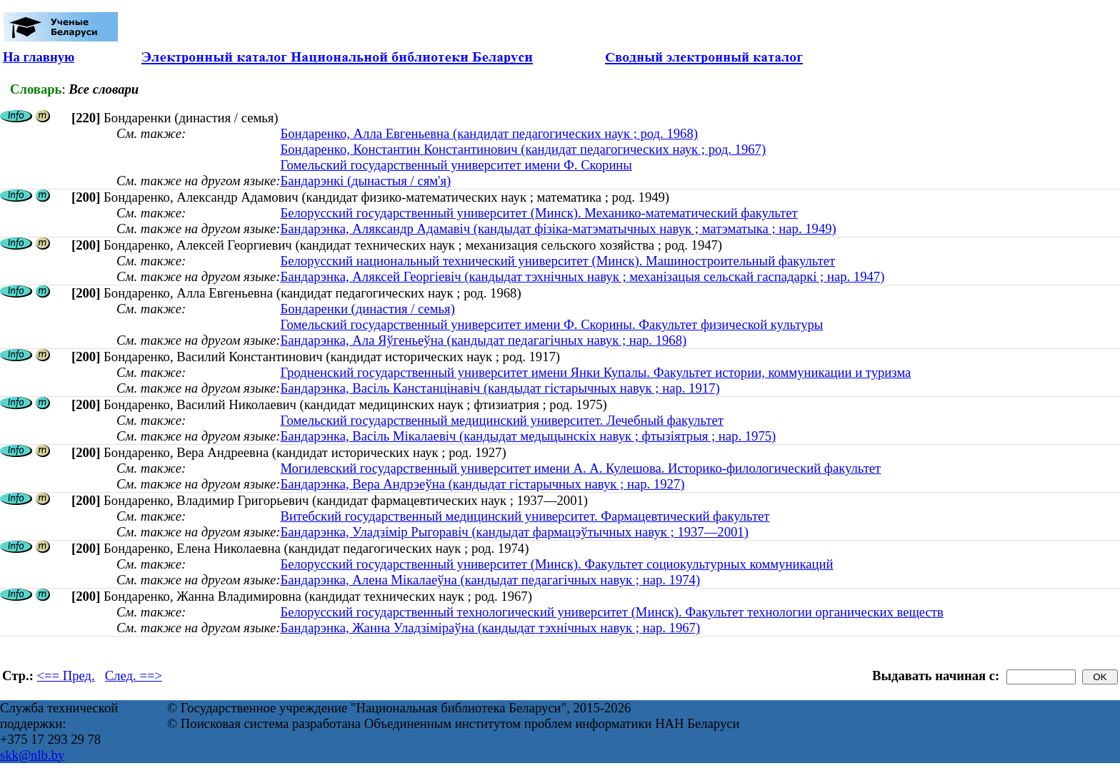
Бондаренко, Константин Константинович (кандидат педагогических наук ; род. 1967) (523, 149)
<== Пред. (66, 675)
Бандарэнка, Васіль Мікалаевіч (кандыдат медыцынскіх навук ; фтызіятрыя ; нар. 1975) (528, 435)
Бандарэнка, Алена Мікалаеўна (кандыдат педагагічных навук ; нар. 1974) (490, 579)
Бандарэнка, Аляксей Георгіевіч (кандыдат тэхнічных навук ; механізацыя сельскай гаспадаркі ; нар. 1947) (582, 276)
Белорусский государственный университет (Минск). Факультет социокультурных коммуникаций (556, 563)
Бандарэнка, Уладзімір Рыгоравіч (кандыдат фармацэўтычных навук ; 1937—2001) (514, 531)
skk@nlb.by (32, 754)
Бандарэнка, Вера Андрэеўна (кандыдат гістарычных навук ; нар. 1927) (482, 483)
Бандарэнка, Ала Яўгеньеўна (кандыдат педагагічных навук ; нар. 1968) (483, 340)
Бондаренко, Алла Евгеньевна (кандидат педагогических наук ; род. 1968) (489, 133)
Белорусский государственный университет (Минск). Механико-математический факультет (538, 212)
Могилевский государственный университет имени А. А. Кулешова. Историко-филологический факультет (580, 468)
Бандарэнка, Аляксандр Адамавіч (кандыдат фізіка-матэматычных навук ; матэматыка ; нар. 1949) (558, 228)
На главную (38, 56)
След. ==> (133, 675)
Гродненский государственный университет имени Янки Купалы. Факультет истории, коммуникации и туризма (595, 372)
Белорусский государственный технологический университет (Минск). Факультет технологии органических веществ (611, 611)
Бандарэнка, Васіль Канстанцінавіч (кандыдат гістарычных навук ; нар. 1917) (499, 388)
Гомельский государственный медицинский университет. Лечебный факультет (502, 420)
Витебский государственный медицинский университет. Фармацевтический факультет (524, 516)
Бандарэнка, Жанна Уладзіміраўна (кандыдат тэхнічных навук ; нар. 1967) (490, 627)
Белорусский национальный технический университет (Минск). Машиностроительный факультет (557, 260)
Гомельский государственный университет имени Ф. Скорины (455, 164)
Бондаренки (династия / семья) (367, 308)
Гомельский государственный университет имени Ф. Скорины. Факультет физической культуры (551, 324)
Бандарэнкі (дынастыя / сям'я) (365, 180)
